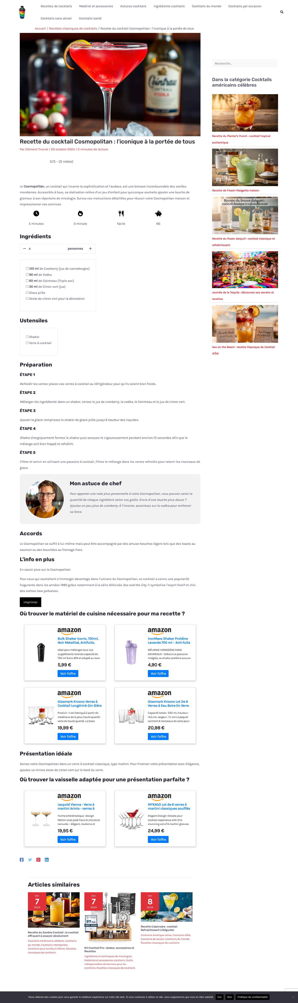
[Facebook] (22, 859)
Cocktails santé (89, 18)
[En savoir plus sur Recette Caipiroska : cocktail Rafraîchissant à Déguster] (167, 907)
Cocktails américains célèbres (46, 940)
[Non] (293, 997)
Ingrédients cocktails (166, 6)
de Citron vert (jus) (47, 286)
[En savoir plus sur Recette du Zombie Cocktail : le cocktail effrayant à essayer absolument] (54, 909)
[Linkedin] (47, 859)
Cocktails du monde (203, 6)
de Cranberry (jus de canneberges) (59, 268)
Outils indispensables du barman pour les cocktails (108, 964)
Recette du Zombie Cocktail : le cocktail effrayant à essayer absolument (53, 934)
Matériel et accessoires (95, 6)
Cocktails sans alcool (55, 18)
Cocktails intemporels (54, 944)
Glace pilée (37, 293)
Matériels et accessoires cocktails (104, 960)
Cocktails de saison (152, 939)
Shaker (34, 337)
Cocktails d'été (181, 935)
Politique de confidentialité (253, 997)
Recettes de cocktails (56, 6)
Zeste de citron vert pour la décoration (57, 298)
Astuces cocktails (131, 6)
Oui (220, 997)
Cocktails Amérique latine (156, 935)
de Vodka (40, 274)
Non (229, 997)
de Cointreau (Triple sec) (51, 281)
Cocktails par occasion (240, 6)
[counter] (47, 249)
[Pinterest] (38, 859)
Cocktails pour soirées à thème (46, 948)
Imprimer (30, 602)
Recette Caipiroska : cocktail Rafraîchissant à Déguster (159, 928)
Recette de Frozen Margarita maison (235, 190)
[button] (282, 12)
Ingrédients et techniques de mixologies (108, 956)
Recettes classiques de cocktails (116, 968)
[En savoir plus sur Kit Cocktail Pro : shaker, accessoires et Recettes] (110, 917)
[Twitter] (30, 859)
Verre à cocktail (40, 343)
